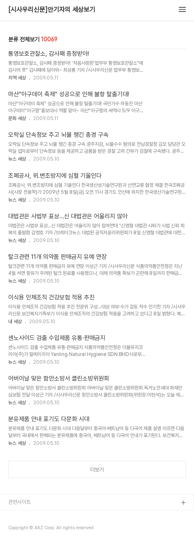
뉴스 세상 (17, 159)
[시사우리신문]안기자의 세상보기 (51, 10)
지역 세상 (17, 78)
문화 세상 (17, 118)
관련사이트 (19, 502)
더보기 (97, 470)
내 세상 (15, 321)
